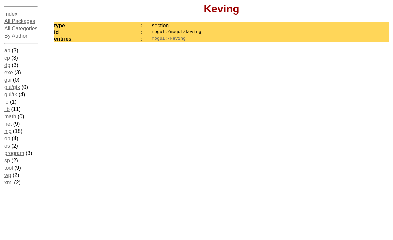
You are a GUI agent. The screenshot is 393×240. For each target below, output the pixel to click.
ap (7, 50)
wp (7, 175)
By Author (15, 36)
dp (7, 65)
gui (7, 80)
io (6, 102)
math (10, 116)
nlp (7, 131)
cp (7, 58)
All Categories (21, 28)
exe (8, 72)
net (8, 124)
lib (7, 109)
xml (8, 182)
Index (10, 14)
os (7, 146)
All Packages (19, 21)
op (7, 138)
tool (8, 168)
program (14, 153)
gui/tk (10, 94)
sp (7, 160)
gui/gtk (12, 87)
